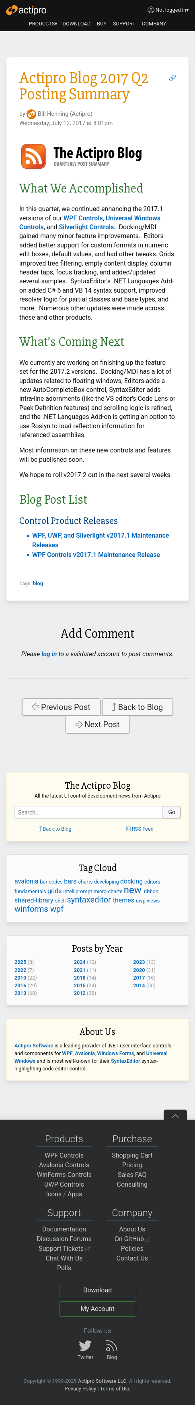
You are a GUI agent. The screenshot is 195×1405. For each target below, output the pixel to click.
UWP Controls (64, 1184)
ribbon (151, 891)
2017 (139, 978)
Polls (64, 1268)
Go (171, 812)
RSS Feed (140, 829)
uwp (141, 901)
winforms (32, 909)
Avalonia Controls (64, 1165)
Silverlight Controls (86, 227)
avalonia (27, 881)
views (153, 901)
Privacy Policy (80, 1389)
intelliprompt (78, 891)
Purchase (132, 1139)
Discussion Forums (64, 1239)
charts (86, 882)
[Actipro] (26, 10)
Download (97, 1290)
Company (132, 1213)
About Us (132, 1229)
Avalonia (84, 1053)
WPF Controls (83, 218)
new (134, 890)
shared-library (34, 900)
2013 (20, 993)
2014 (139, 985)
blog (38, 583)
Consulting (132, 1184)
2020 (139, 970)
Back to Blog (137, 707)
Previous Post (61, 707)
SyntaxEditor (125, 1061)
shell (61, 901)
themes (124, 900)
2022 (20, 970)
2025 (20, 962)
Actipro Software (33, 1046)
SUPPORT (124, 24)
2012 (80, 993)
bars (71, 881)
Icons (54, 1194)
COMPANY (154, 24)
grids (55, 891)
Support (64, 1213)
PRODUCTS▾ (43, 24)
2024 (80, 962)
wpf (57, 909)
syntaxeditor (90, 900)
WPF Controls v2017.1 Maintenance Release (96, 555)
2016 (20, 985)
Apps (75, 1194)
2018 (80, 978)
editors (152, 882)
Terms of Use (115, 1389)
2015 (80, 985)
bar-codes (52, 882)
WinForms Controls (64, 1175)
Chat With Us (64, 1258)
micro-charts (108, 891)
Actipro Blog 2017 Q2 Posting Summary (84, 86)
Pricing (132, 1165)
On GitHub (132, 1239)
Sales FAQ (132, 1175)
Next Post (98, 724)
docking (132, 881)
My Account (97, 1309)
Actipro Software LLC (102, 1381)
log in (49, 654)
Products (64, 1139)
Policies (132, 1248)
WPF (67, 1053)
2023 (139, 962)
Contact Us (132, 1258)
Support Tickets (64, 1248)
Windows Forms (115, 1053)
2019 (20, 978)
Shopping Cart (132, 1155)
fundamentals (30, 891)
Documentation (64, 1229)
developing (107, 882)
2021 (80, 970)
